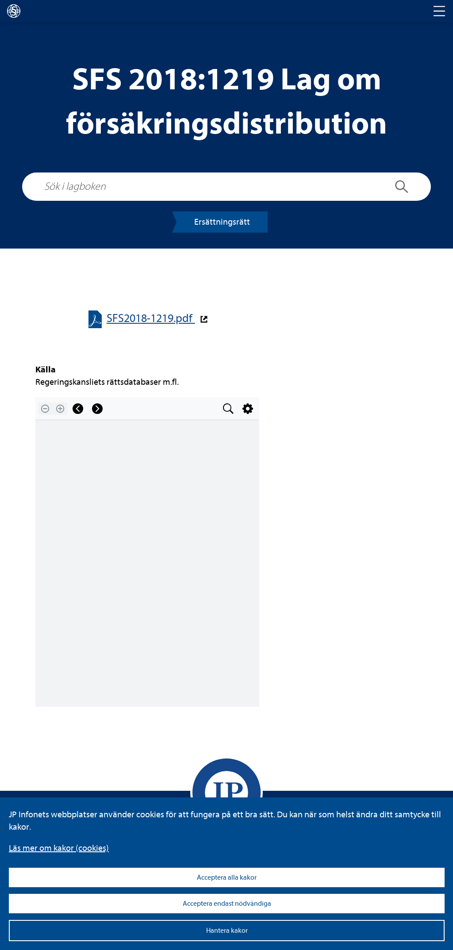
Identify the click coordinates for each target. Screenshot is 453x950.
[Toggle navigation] (439, 11)
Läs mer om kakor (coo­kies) (59, 848)
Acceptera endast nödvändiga (227, 904)
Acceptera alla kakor (227, 877)
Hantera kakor (227, 931)
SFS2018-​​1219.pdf (151, 318)
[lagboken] (13, 11)
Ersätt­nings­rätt (222, 222)
